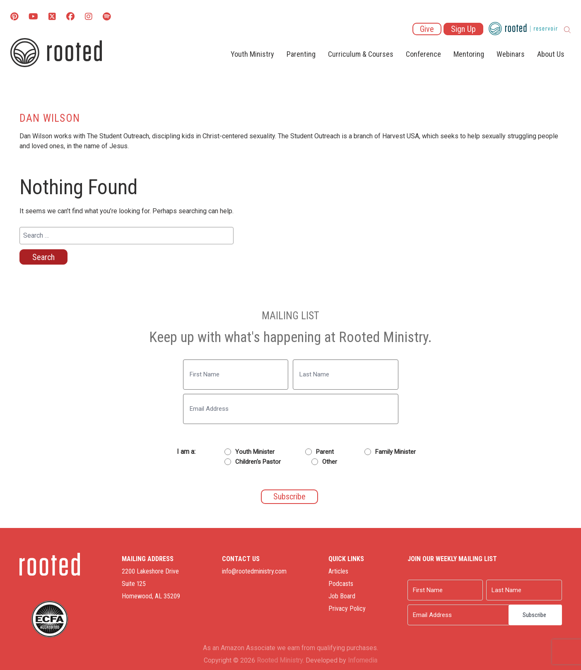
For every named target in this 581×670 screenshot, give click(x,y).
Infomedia (362, 660)
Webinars (511, 54)
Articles (338, 571)
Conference (423, 54)
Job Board (341, 596)
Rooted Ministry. (280, 660)
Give (427, 29)
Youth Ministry (252, 54)
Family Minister (395, 452)
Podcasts (340, 584)
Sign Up (463, 29)
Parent (325, 452)
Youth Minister (255, 452)
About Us (550, 54)
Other (329, 461)
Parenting (301, 54)
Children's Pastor (258, 461)
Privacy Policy (347, 608)
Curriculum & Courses (360, 54)
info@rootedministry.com (254, 571)
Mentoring (468, 54)
